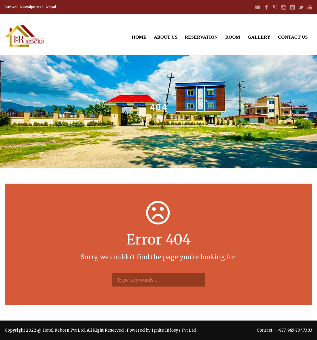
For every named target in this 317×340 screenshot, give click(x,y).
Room (232, 37)
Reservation (201, 37)
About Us (165, 37)
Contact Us (293, 37)
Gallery (259, 37)
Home (139, 37)
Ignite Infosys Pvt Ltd (174, 330)
